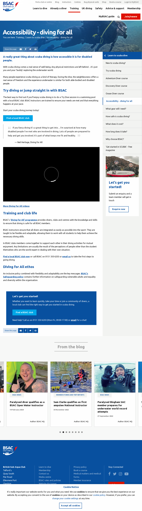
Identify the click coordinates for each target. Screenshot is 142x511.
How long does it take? (116, 131)
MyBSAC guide (106, 16)
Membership (133, 8)
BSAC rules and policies (50, 480)
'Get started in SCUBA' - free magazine (119, 148)
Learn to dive (40, 8)
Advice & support (115, 8)
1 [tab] (60, 432)
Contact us (44, 473)
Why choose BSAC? (115, 139)
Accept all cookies (70, 505)
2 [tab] (63, 432)
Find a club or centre (43, 2)
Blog (57, 2)
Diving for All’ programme (24, 220)
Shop (104, 2)
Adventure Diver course (117, 78)
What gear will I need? (116, 109)
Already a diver (58, 8)
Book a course (115, 2)
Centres (77, 2)
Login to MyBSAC (131, 2)
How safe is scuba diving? (118, 116)
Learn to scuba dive (35, 37)
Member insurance (82, 480)
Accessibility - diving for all (119, 101)
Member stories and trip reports (70, 395)
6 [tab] (76, 432)
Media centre (45, 477)
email (73, 320)
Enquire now (118, 209)
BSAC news (16, 395)
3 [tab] (66, 432)
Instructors (66, 2)
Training (74, 8)
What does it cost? (114, 124)
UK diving (87, 8)
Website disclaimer (48, 483)
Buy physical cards (91, 2)
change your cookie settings (65, 498)
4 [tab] (69, 432)
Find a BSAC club (24, 312)
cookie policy (99, 495)
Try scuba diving (113, 70)
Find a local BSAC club (17, 118)
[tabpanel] (27, 394)
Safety (99, 8)
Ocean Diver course (115, 93)
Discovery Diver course (116, 86)
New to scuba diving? (116, 63)
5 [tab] (72, 432)
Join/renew (131, 16)
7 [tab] (79, 432)
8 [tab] (82, 432)
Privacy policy (80, 467)
